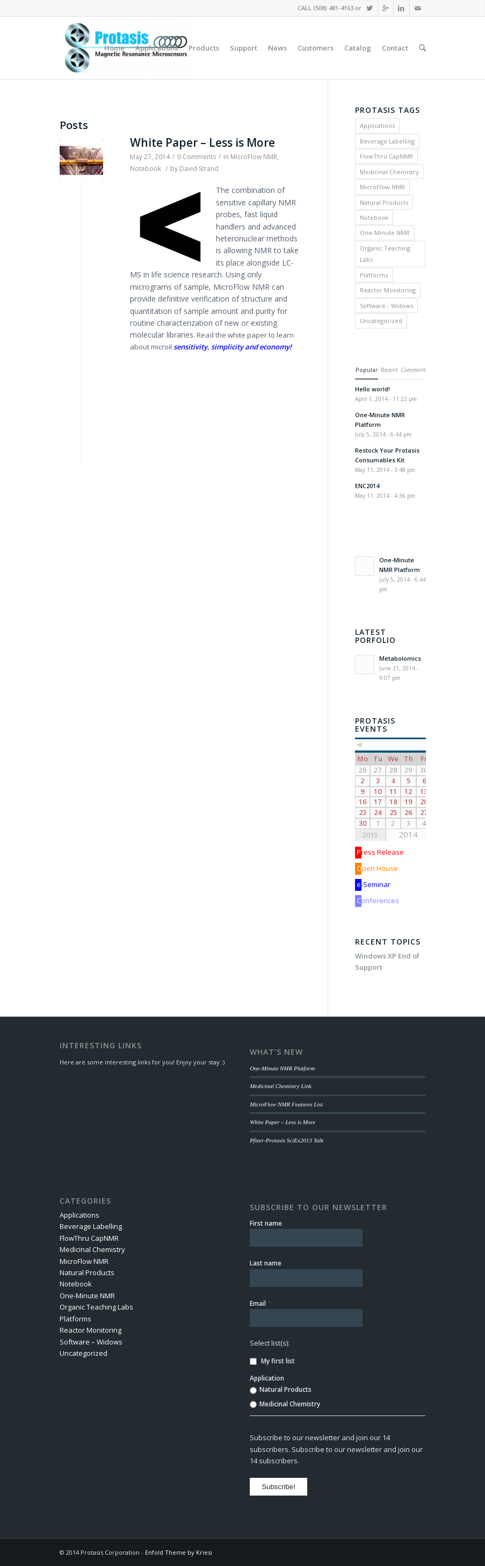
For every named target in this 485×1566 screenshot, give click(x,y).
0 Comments (196, 156)
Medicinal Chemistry (389, 172)
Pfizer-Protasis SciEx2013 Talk (286, 1140)
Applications (377, 125)
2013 (370, 835)
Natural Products (384, 202)
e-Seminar (373, 884)
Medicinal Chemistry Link (281, 1086)
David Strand (199, 168)
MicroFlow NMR (253, 156)
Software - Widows (386, 306)
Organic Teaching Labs (385, 253)
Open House (377, 868)
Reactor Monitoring (388, 290)
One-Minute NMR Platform (282, 1068)
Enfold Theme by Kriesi (178, 1552)
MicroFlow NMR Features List (286, 1104)
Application (267, 1378)
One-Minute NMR (385, 232)
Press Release (380, 852)
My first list (272, 1360)
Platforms (374, 275)
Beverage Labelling (387, 141)
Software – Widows (91, 1342)
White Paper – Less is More (202, 142)
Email (260, 1303)
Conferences (378, 900)
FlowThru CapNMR (386, 156)
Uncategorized (381, 321)
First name (266, 1223)
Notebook (145, 168)
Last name (265, 1263)
